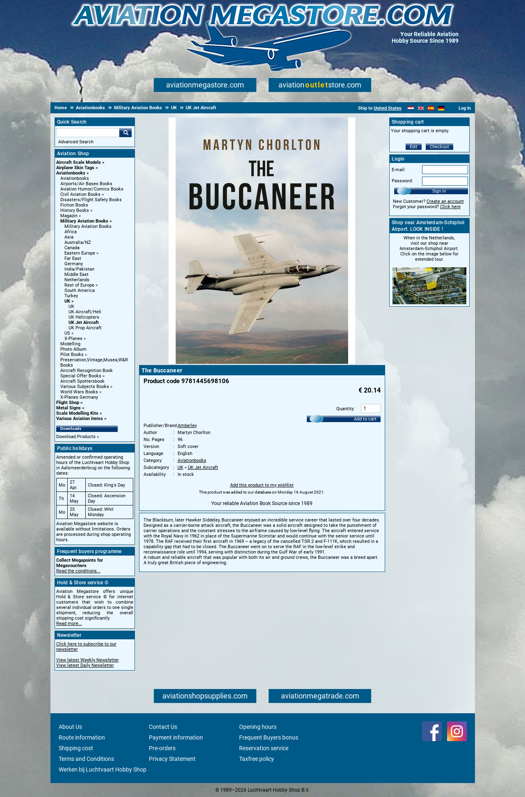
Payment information (176, 737)
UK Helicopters (83, 317)
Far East (72, 258)
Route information (82, 737)
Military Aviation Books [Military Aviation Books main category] (88, 226)
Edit (414, 146)
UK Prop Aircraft (85, 328)
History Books (74, 210)
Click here (450, 206)
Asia (68, 237)
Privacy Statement (172, 759)
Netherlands (76, 280)
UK (67, 301)
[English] (421, 108)
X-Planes (73, 338)
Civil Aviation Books (80, 194)
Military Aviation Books (84, 221)
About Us (70, 727)
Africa (70, 231)
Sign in (439, 190)
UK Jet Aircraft (83, 322)
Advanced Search (76, 142)
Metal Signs (68, 408)
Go (125, 132)
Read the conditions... (78, 571)
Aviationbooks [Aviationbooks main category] (74, 178)
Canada (72, 247)
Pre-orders (162, 748)
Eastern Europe (79, 253)
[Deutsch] (441, 108)
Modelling (70, 344)
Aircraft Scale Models (78, 162)
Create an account (445, 201)
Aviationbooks (70, 173)
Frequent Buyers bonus (268, 737)
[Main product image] (262, 362)
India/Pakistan (79, 269)
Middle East (76, 274)
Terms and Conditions (86, 759)
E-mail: (399, 169)
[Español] (431, 108)
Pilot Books (72, 354)
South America (79, 290)
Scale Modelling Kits (77, 413)
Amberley (187, 425)
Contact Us (163, 727)
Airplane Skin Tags (75, 167)
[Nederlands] (411, 108)
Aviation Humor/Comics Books (91, 189)
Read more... (69, 623)
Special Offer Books (80, 376)
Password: (402, 181)
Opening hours (257, 727)
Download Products (76, 436)
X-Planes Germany (79, 397)
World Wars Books (79, 392)
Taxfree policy (256, 759)
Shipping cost (76, 748)
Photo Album (73, 349)
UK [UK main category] (71, 306)
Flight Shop (67, 402)
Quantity (345, 408)
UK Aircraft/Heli (84, 312)
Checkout (439, 146)
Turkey (71, 296)
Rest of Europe (79, 285)
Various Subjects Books (84, 386)
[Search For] (87, 132)
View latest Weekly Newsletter (87, 660)
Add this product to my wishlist (262, 485)
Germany (73, 263)
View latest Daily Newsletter (85, 665)
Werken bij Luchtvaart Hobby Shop (102, 769)
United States (388, 108)
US (67, 333)
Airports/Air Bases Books (86, 183)
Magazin (69, 215)
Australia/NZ (77, 242)
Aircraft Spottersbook (82, 381)
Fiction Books (74, 205)
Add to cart (365, 419)
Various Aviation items (79, 418)
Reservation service (263, 748)
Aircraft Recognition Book (86, 370)
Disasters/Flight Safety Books (91, 199)
